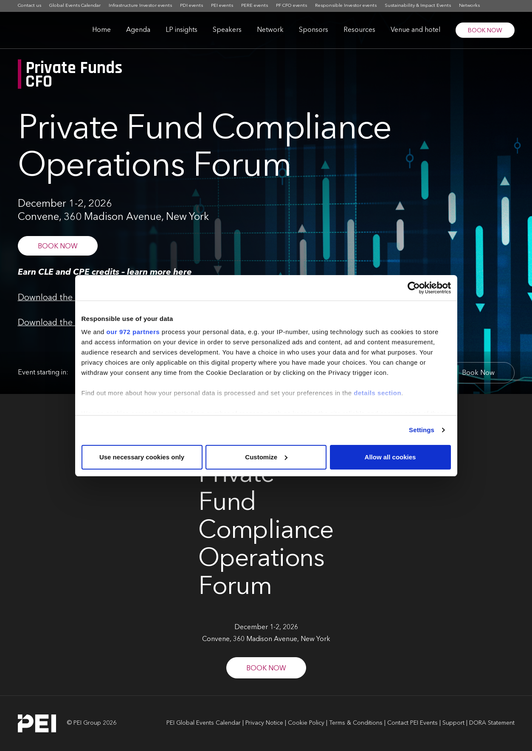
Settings (421, 429)
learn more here (159, 272)
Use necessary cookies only (141, 457)
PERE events (254, 5)
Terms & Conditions (356, 723)
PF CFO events (291, 5)
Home (101, 30)
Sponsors (313, 30)
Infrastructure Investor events (140, 5)
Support (453, 723)
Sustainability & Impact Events (418, 5)
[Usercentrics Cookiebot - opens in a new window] (414, 287)
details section (377, 393)
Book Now (478, 373)
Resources (359, 30)
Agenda (138, 30)
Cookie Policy (306, 723)
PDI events (191, 5)
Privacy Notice (264, 723)
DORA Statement (492, 723)
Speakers (227, 30)
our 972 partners (133, 331)
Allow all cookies (390, 457)
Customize (266, 457)
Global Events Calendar (75, 5)
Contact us (29, 5)
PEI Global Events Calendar (203, 723)
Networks (469, 5)
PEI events (222, 5)
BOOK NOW (485, 31)
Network (270, 30)
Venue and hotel (415, 30)
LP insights (181, 30)
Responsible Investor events (346, 5)
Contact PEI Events (412, 723)
